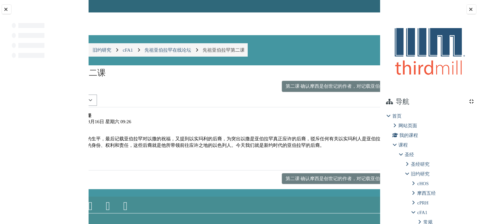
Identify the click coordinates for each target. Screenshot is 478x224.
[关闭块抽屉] (471, 9)
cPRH (422, 202)
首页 (397, 116)
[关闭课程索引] (6, 9)
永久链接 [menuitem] (336, 167)
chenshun (126, 121)
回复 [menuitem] (358, 167)
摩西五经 (426, 193)
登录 (364, 6)
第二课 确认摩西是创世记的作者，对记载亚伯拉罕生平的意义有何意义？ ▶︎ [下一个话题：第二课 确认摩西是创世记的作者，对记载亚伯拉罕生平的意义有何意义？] (289, 86)
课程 (403, 144)
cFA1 (422, 212)
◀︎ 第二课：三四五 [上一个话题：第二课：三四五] (121, 86)
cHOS (423, 183)
